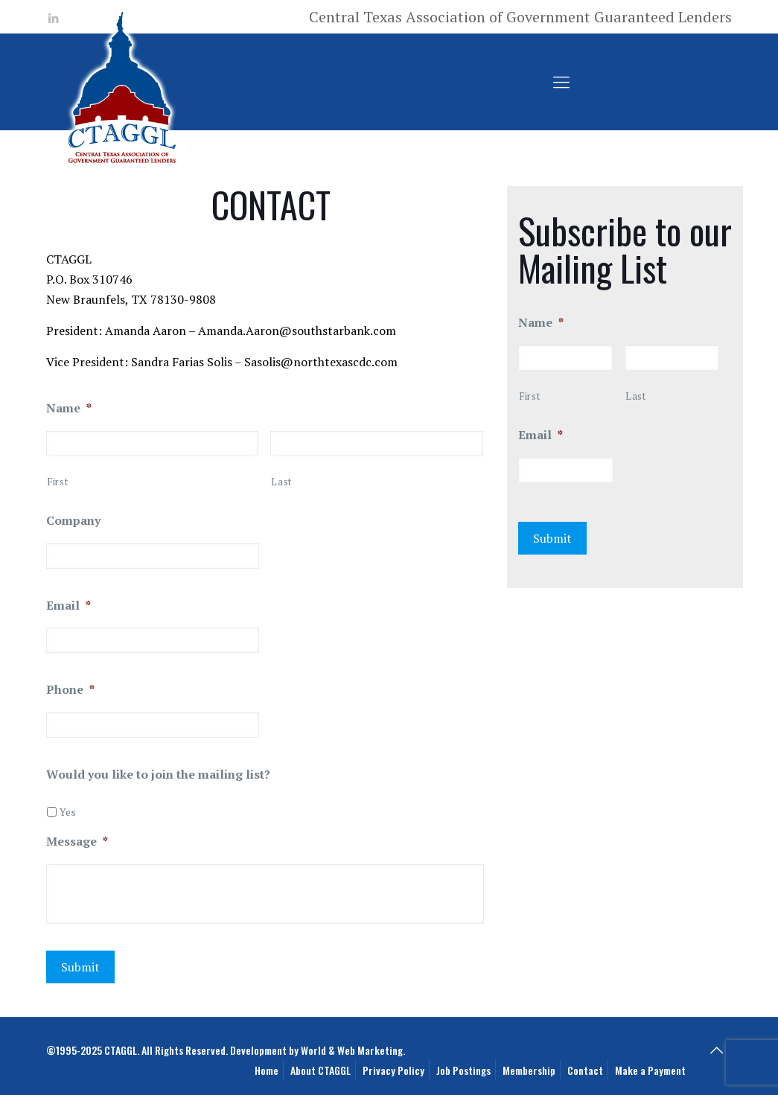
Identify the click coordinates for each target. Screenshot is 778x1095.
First (57, 481)
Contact (585, 1070)
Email (68, 605)
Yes (68, 812)
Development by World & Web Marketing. (317, 1050)
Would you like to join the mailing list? (158, 774)
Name (69, 408)
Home (266, 1070)
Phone (70, 689)
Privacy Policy (393, 1070)
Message (77, 841)
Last (281, 481)
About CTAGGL (320, 1070)
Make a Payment (650, 1070)
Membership (529, 1070)
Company (73, 521)
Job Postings (463, 1070)
